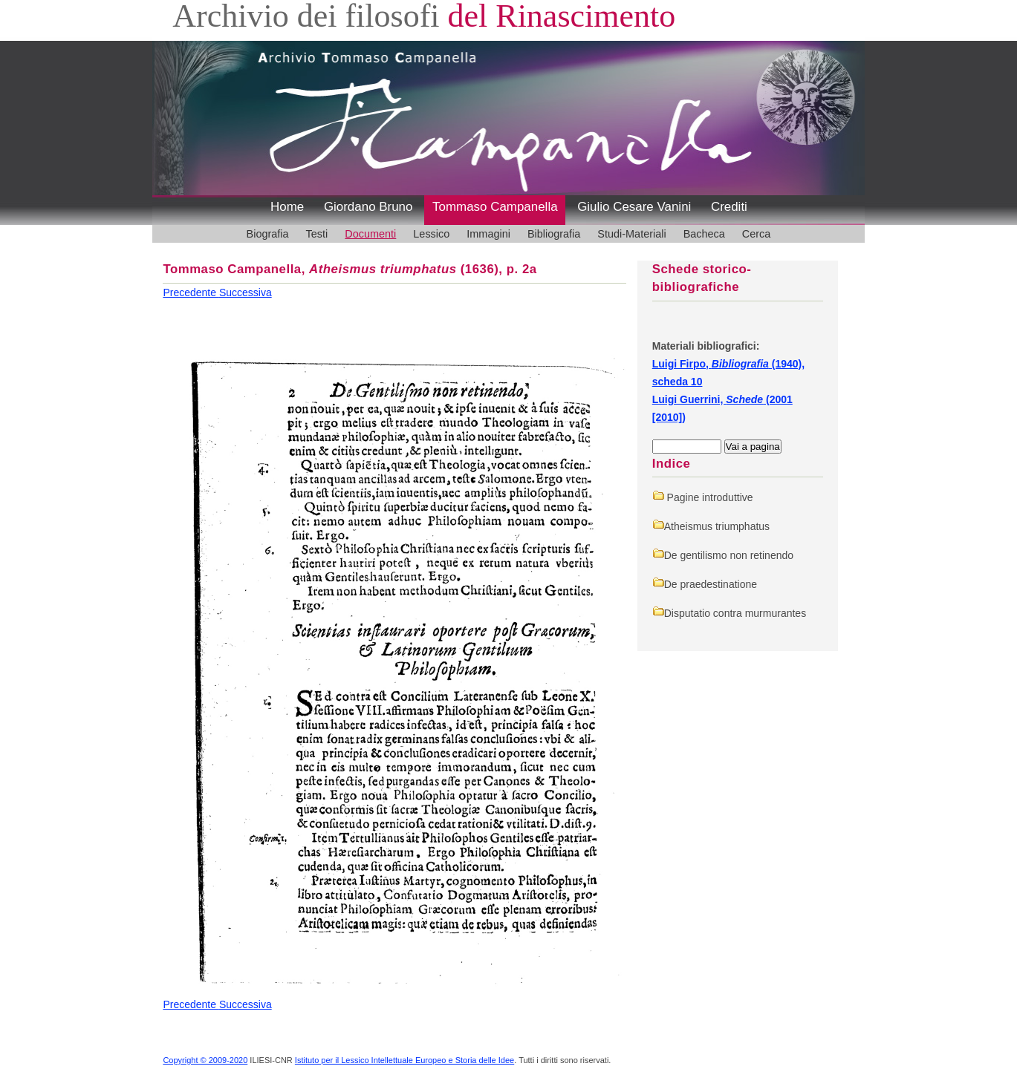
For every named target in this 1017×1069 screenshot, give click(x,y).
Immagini (488, 234)
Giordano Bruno (368, 207)
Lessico (431, 234)
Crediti (729, 207)
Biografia (268, 234)
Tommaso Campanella (495, 207)
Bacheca (704, 234)
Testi (317, 234)
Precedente (191, 292)
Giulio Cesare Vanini (634, 207)
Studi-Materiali (631, 234)
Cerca (756, 234)
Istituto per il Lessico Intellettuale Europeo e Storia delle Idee (404, 1060)
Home (287, 207)
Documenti (370, 234)
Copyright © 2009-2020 (205, 1060)
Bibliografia (553, 234)
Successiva (245, 292)
